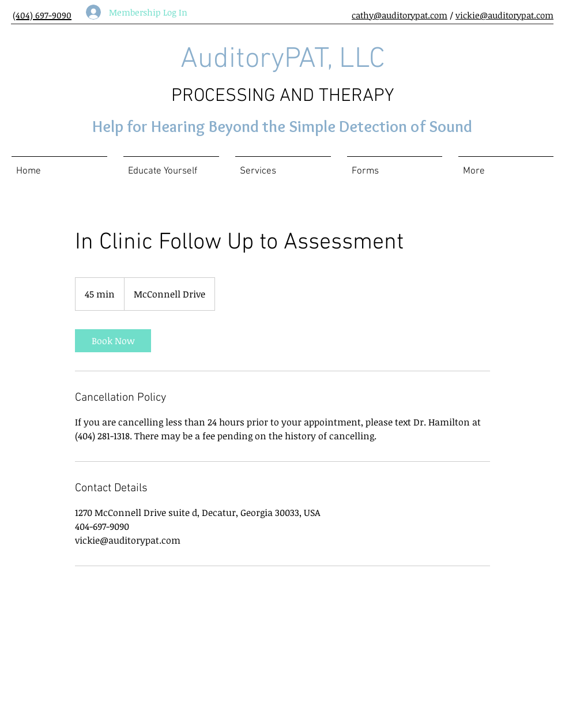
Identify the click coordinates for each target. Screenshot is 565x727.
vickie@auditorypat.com (504, 15)
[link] (113, 340)
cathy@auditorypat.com (399, 15)
